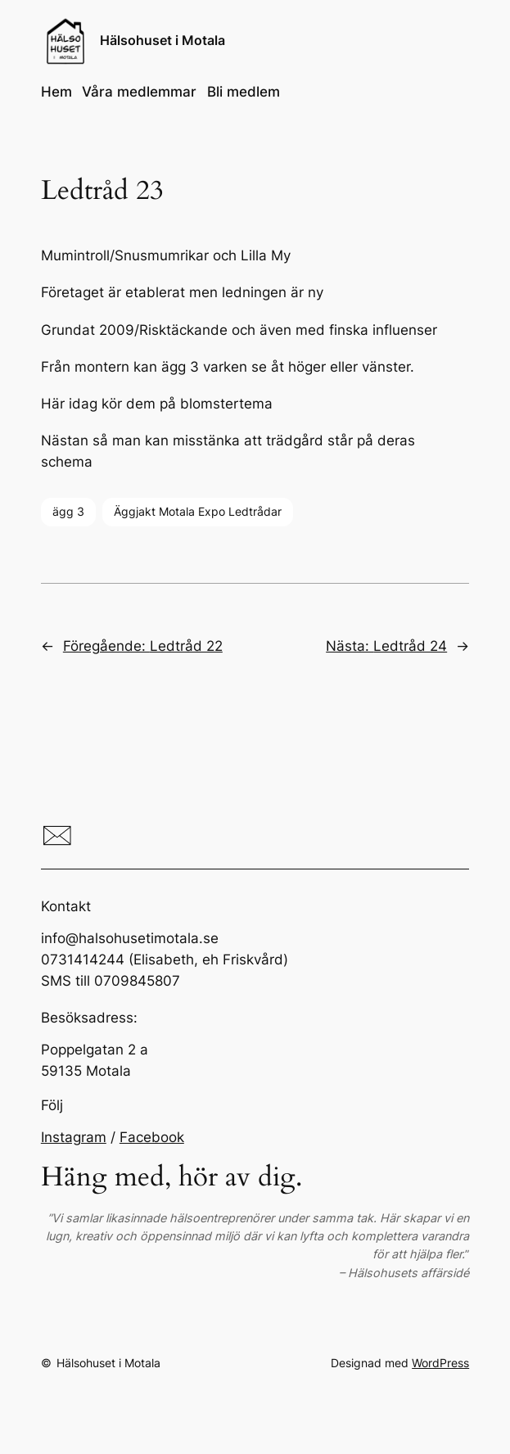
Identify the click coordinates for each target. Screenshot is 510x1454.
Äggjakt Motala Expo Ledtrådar (198, 511)
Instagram (73, 1137)
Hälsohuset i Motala (162, 40)
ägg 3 (68, 511)
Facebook (152, 1137)
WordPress (440, 1363)
